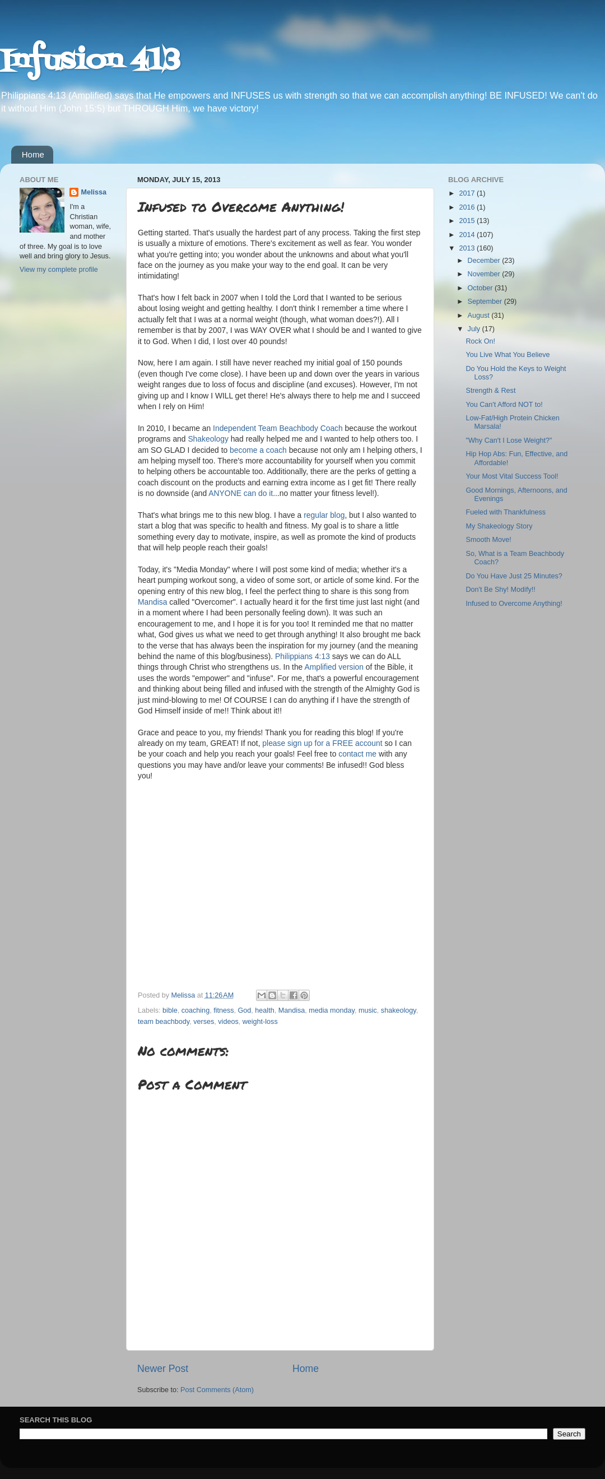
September (486, 301)
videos (228, 1022)
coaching (196, 1010)
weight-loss (260, 1022)
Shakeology (208, 438)
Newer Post (162, 1368)
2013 (468, 248)
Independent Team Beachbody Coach (278, 428)
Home (33, 154)
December (485, 261)
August (480, 315)
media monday (332, 1010)
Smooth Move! (488, 540)
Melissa (93, 192)
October (481, 288)
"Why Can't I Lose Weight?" (509, 440)
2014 (468, 235)
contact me (357, 753)
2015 (468, 221)
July (475, 329)
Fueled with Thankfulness (506, 512)
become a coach (258, 450)
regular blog (324, 515)
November (485, 274)
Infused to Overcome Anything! (514, 604)
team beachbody (163, 1022)
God (245, 1010)
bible (170, 1010)
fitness (223, 1010)
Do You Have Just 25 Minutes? (514, 576)
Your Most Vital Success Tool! (512, 476)
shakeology (398, 1010)
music (368, 1010)
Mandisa (152, 601)
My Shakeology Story (499, 526)
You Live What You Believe (508, 355)
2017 (468, 193)
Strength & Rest (490, 391)
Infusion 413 (90, 61)
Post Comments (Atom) (217, 1390)
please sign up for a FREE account (322, 743)
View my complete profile (59, 269)
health (264, 1010)
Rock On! (480, 341)
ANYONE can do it (240, 493)
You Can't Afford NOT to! (504, 405)
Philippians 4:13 (302, 656)
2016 (468, 207)
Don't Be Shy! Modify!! (500, 590)
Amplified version (334, 666)
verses (203, 1022)
